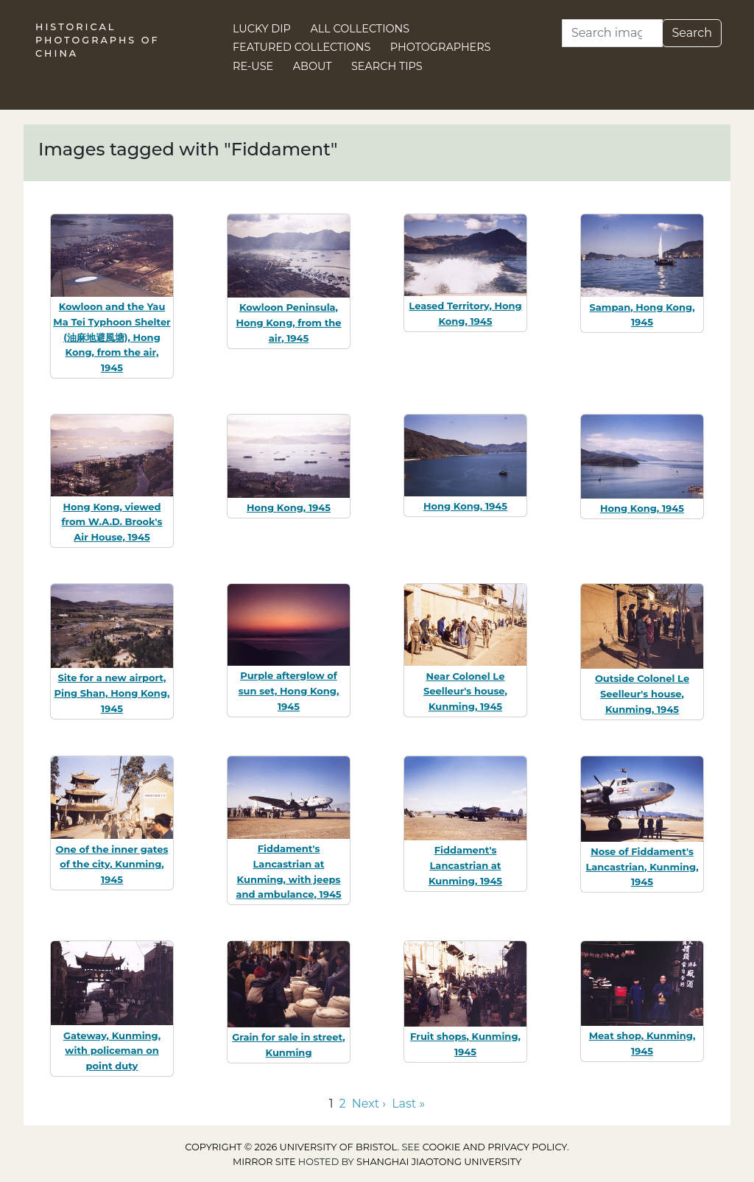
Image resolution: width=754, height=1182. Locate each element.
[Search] (612, 33)
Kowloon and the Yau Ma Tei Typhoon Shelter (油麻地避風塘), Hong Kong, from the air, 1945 (111, 336)
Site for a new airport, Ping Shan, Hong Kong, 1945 (112, 693)
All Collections (360, 28)
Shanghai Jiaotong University (438, 1161)
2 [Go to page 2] (342, 1104)
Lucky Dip (262, 28)
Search (692, 33)
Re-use (253, 66)
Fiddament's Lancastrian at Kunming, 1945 (465, 865)
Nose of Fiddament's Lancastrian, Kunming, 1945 (641, 866)
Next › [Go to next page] (369, 1104)
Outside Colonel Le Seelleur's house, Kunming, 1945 (642, 693)
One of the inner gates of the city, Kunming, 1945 (112, 864)
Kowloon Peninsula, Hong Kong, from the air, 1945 (288, 322)
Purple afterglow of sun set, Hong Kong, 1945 (289, 690)
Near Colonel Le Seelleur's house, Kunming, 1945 (465, 691)
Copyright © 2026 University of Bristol (291, 1147)
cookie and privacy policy (495, 1147)
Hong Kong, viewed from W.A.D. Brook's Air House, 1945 (111, 522)
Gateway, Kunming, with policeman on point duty (112, 1051)
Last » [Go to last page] (408, 1104)
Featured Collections (301, 47)
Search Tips (387, 66)
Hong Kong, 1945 (289, 507)
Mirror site (264, 1161)
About (312, 66)
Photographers (440, 47)
